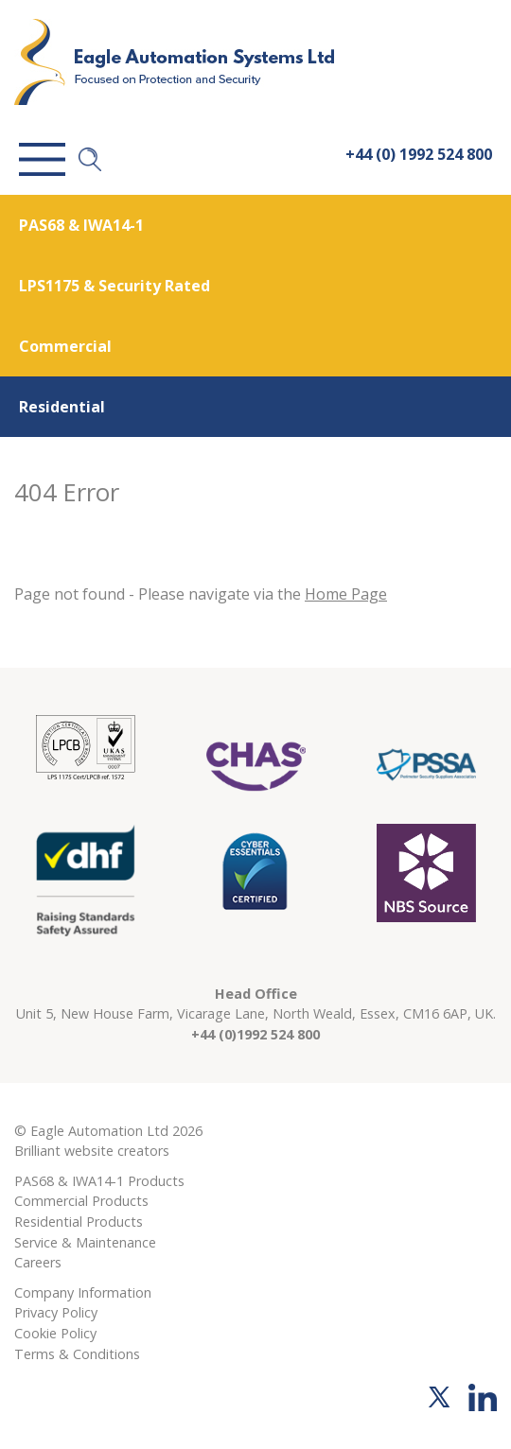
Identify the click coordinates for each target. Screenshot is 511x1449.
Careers (38, 1262)
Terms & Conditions (77, 1354)
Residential (62, 406)
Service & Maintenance (85, 1242)
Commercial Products (81, 1201)
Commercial (65, 346)
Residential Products (78, 1222)
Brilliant (37, 1151)
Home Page (346, 594)
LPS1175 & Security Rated (114, 285)
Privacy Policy (55, 1312)
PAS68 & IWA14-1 (81, 225)
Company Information (82, 1292)
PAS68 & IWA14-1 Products (99, 1181)
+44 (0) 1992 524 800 (418, 154)
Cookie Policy (55, 1333)
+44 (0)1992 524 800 (255, 1034)
